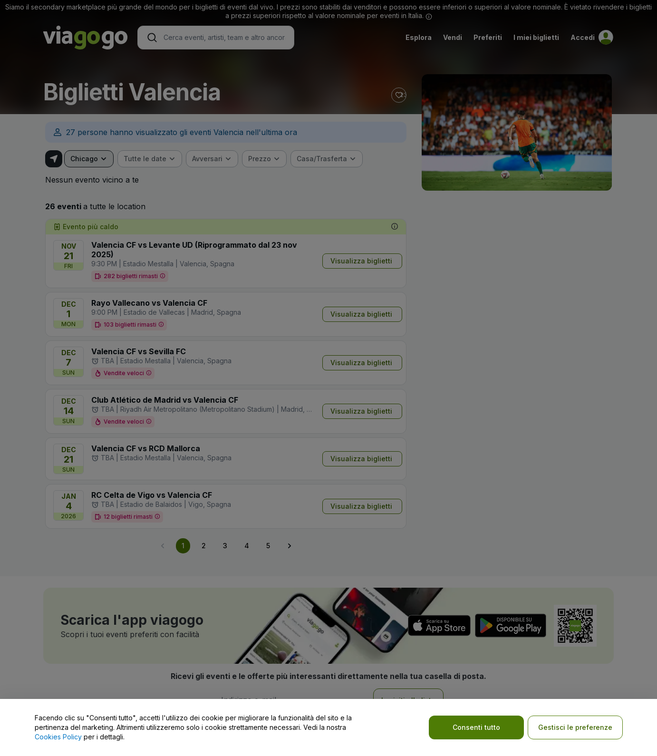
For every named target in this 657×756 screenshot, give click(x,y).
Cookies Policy (58, 737)
